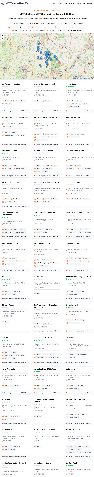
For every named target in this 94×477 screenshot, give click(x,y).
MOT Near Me (70, 3)
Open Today (62, 23)
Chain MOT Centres (17, 23)
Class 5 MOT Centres (37, 30)
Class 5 (15, 100)
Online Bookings (32, 23)
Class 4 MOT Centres (79, 27)
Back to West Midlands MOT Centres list (47, 10)
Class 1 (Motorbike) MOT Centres (18, 27)
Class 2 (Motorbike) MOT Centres (41, 27)
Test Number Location (85, 3)
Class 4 (6, 100)
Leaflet (75, 78)
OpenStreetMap (83, 78)
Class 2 (47, 165)
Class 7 (23, 100)
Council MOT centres (48, 23)
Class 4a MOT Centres (19, 30)
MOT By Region (58, 3)
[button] (38, 58)
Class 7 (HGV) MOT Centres (73, 30)
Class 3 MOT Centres (62, 27)
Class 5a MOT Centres (54, 30)
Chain (6, 132)
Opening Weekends (76, 23)
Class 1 (38, 165)
